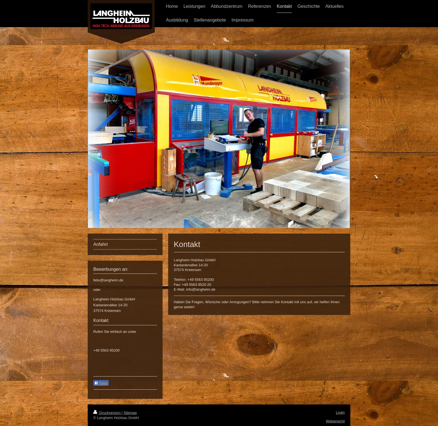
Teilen (101, 383)
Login (340, 412)
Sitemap (130, 413)
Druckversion (107, 413)
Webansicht (335, 421)
